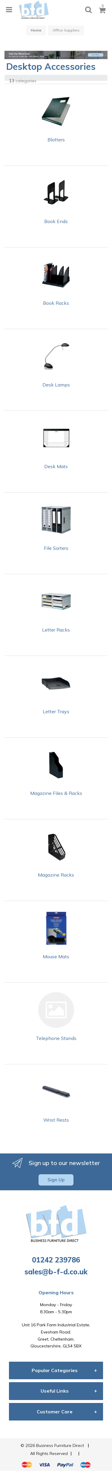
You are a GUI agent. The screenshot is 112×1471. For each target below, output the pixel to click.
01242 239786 (56, 1259)
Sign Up (56, 1180)
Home (36, 30)
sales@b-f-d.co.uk (56, 1271)
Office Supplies (66, 30)
